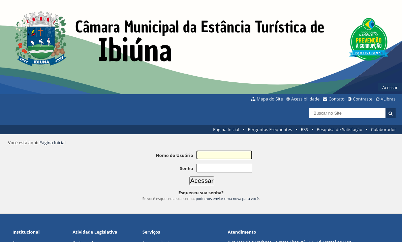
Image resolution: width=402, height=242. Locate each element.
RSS (304, 129)
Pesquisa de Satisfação (339, 129)
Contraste (362, 99)
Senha (186, 168)
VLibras (388, 99)
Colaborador (383, 129)
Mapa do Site (270, 99)
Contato (337, 99)
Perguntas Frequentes (270, 129)
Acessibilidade (305, 99)
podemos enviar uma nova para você (227, 198)
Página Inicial (226, 129)
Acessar (390, 87)
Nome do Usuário (174, 155)
